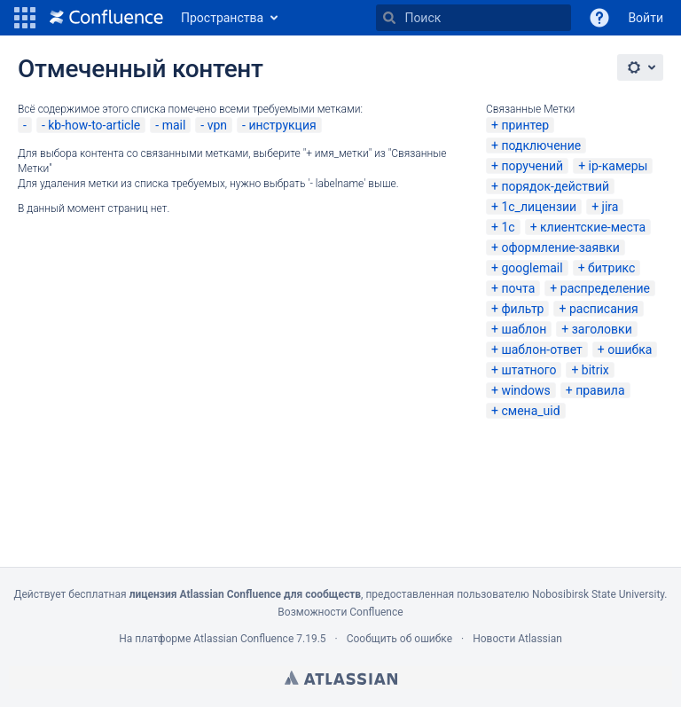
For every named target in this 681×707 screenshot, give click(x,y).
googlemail (531, 268)
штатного (528, 370)
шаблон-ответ (541, 349)
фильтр (522, 309)
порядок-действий (555, 186)
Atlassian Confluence (243, 638)
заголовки (602, 329)
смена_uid (530, 411)
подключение (541, 145)
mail (174, 125)
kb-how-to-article (94, 125)
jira (610, 207)
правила (599, 390)
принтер (525, 125)
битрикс (611, 268)
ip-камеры (618, 166)
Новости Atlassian (517, 638)
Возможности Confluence (340, 612)
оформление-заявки (560, 247)
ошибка (629, 349)
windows (525, 390)
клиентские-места (593, 227)
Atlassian (341, 677)
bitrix (595, 370)
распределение (605, 288)
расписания (603, 309)
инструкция (282, 125)
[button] (25, 17)
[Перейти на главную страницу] (106, 17)
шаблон (523, 329)
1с (507, 227)
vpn (217, 125)
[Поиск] (389, 18)
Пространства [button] (222, 18)
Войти (645, 18)
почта (518, 288)
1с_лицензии (538, 207)
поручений (532, 166)
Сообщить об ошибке (399, 638)
